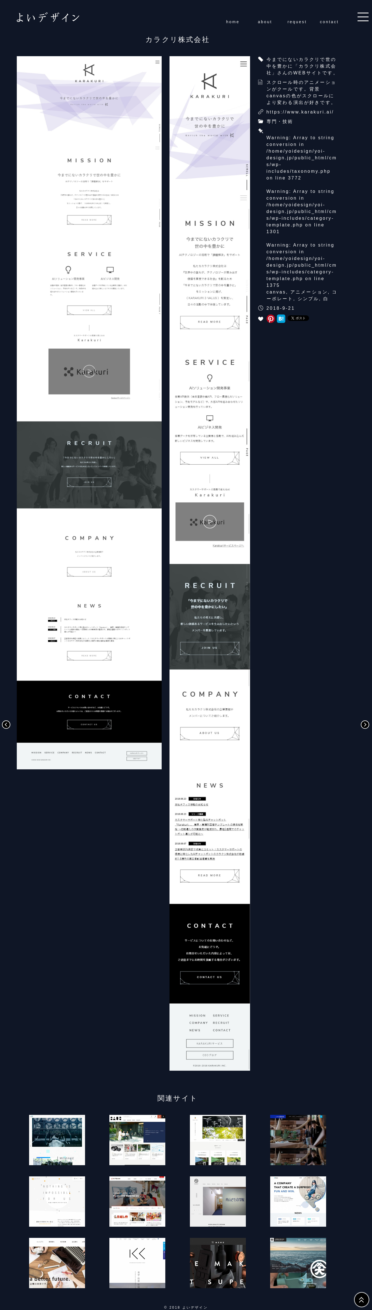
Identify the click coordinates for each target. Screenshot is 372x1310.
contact (329, 22)
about (265, 22)
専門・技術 (280, 121)
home (233, 22)
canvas (276, 292)
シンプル (308, 298)
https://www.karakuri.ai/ (300, 112)
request (297, 22)
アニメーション (309, 292)
